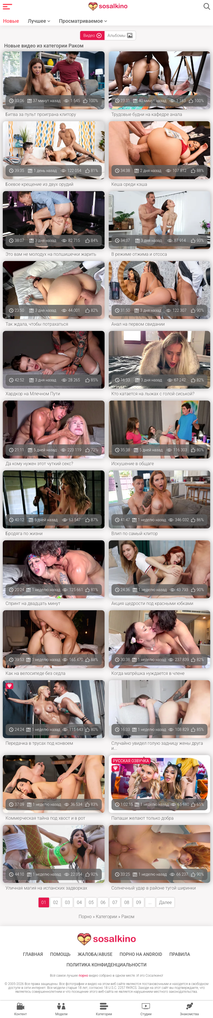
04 (79, 902)
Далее (165, 902)
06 (103, 902)
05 (91, 902)
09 (138, 902)
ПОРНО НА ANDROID (141, 954)
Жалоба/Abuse (95, 954)
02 (55, 902)
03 (67, 902)
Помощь (60, 954)
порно (83, 976)
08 (126, 902)
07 (114, 902)
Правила (179, 954)
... (149, 902)
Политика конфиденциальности (107, 965)
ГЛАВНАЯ (33, 954)
